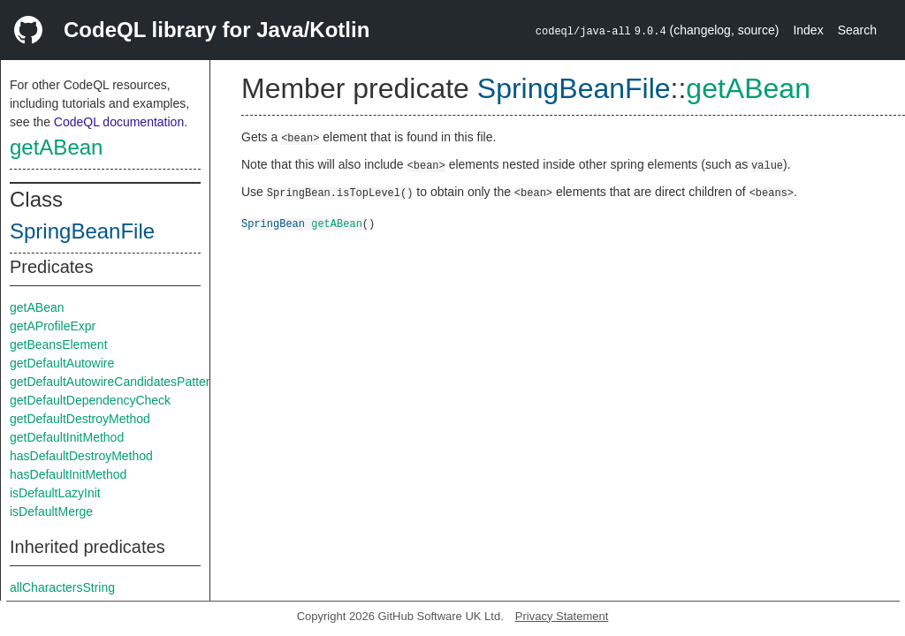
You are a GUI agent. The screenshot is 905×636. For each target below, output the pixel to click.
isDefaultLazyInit (55, 493)
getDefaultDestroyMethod (80, 419)
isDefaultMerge (51, 511)
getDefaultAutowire (62, 363)
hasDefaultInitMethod (68, 474)
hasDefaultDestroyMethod (81, 456)
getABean (56, 147)
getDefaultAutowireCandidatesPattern (113, 382)
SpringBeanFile (82, 231)
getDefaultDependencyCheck (90, 400)
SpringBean (273, 223)
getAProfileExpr (52, 326)
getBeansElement (59, 344)
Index (808, 30)
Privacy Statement (562, 616)
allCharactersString (62, 587)
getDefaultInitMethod (67, 437)
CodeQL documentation (119, 122)
